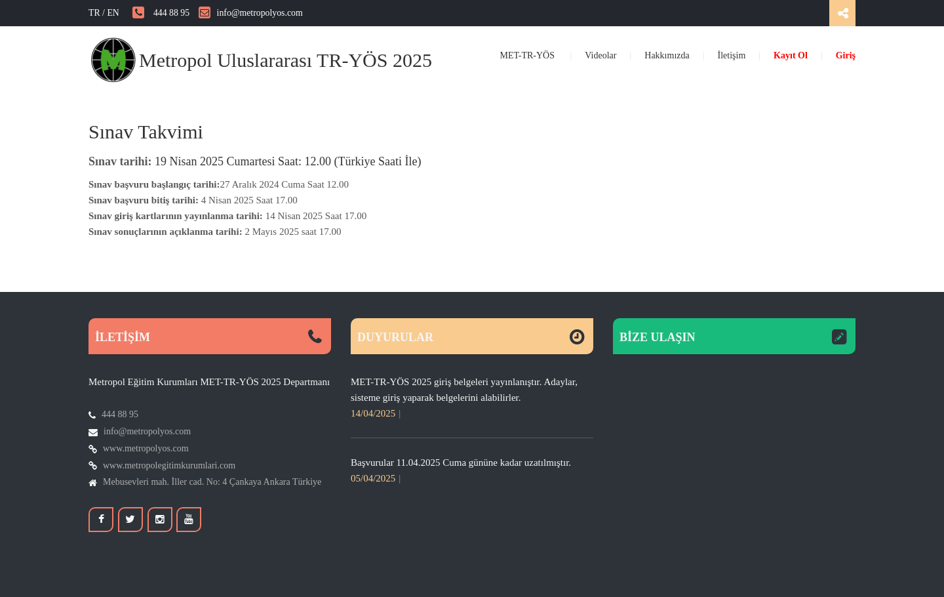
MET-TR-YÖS (528, 55)
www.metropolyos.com (146, 448)
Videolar (600, 55)
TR (94, 13)
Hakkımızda (666, 55)
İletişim (732, 55)
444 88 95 (160, 13)
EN (119, 13)
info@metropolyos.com (251, 13)
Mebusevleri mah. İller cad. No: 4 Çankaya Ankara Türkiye (212, 482)
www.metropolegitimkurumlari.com (169, 465)
